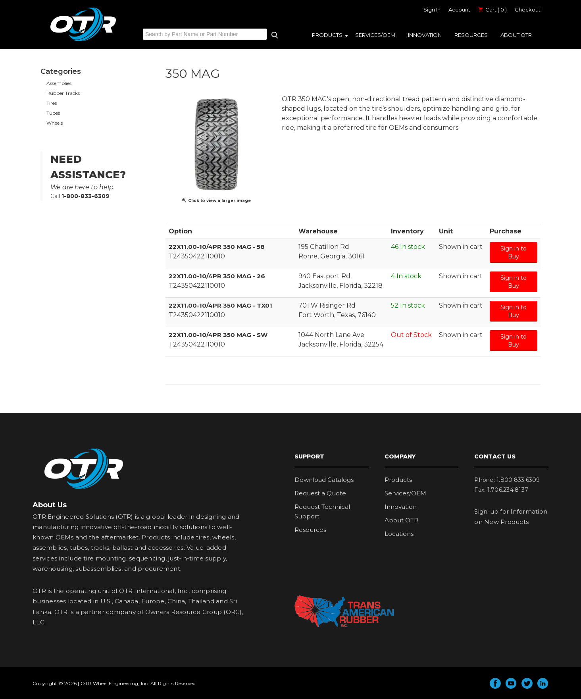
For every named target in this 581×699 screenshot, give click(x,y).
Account (459, 9)
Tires (51, 103)
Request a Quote (320, 493)
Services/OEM (375, 35)
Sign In (432, 9)
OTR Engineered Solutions (83, 40)
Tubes (53, 113)
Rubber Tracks (63, 93)
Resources (471, 35)
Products (327, 35)
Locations (399, 533)
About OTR (516, 35)
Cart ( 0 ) (492, 9)
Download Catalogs (324, 479)
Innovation (425, 35)
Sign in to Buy (513, 252)
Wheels (54, 123)
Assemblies (58, 83)
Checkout (528, 9)
